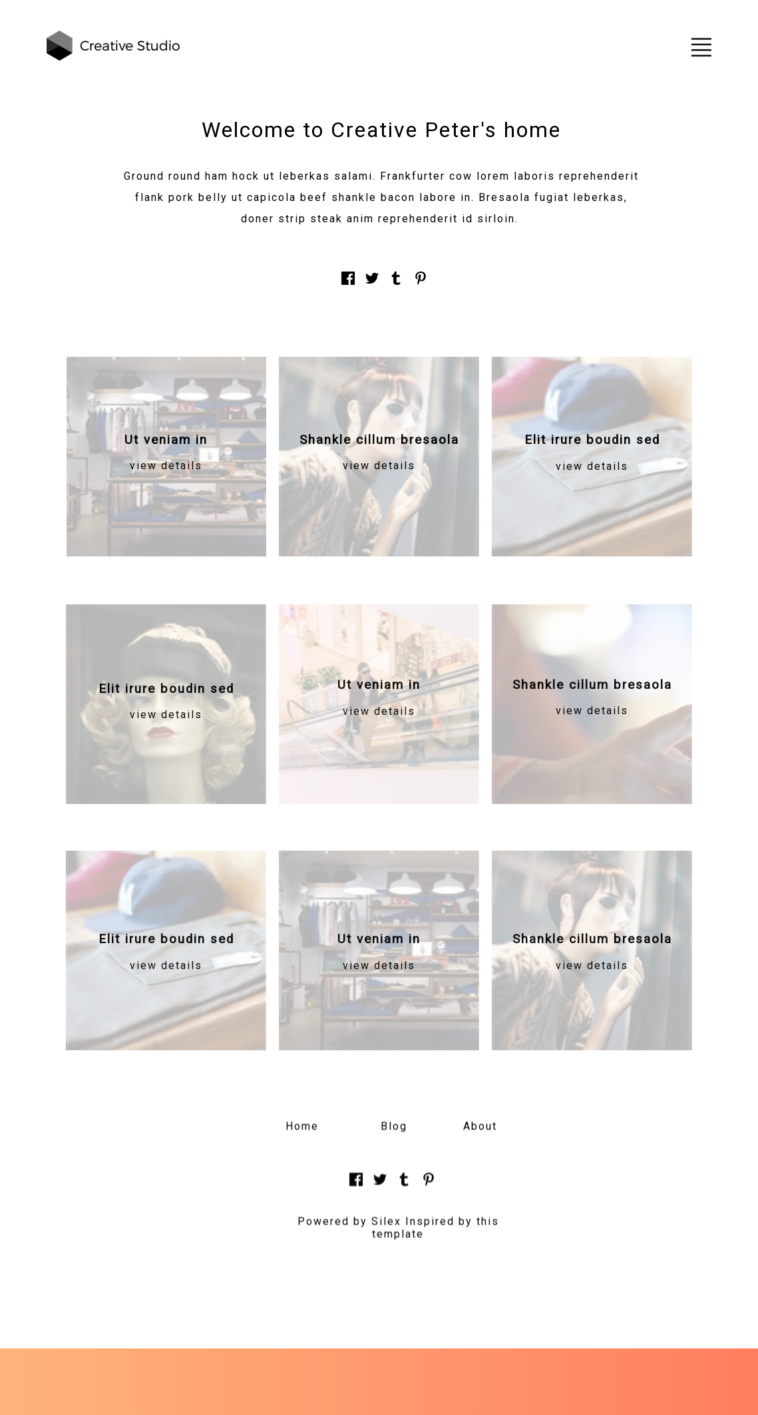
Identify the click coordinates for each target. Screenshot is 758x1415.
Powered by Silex (349, 1229)
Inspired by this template (435, 1236)
